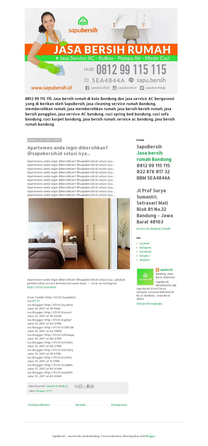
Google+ (145, 255)
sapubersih (166, 269)
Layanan (145, 243)
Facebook (146, 251)
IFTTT (36, 301)
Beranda (81, 404)
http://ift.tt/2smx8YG (41, 287)
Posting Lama (119, 404)
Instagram (145, 247)
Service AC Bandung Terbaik (153, 228)
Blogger (40, 391)
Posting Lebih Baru (39, 404)
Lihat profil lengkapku (149, 303)
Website (145, 260)
